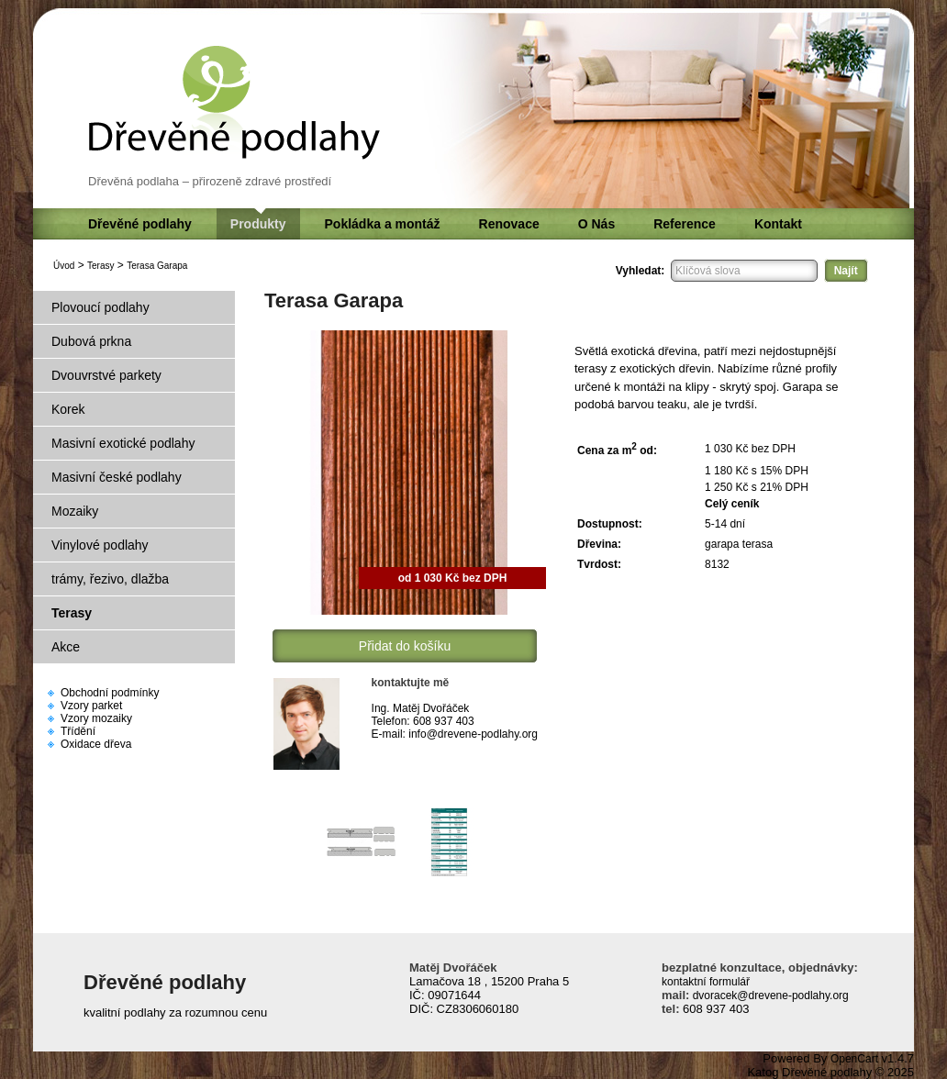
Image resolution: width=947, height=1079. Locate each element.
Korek (68, 409)
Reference (684, 224)
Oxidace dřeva (96, 744)
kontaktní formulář (706, 981)
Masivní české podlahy (116, 477)
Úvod (63, 266)
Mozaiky (74, 511)
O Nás (596, 224)
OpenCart (854, 1058)
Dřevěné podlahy (140, 224)
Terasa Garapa (157, 266)
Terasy (100, 266)
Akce (65, 647)
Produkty (258, 224)
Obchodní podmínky (110, 692)
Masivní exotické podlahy (123, 443)
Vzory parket (91, 705)
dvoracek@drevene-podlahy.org (768, 995)
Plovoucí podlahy (100, 307)
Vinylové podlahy (100, 545)
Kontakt (778, 224)
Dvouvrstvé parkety (106, 375)
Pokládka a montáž (382, 224)
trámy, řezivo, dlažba (110, 579)
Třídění (78, 731)
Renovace (509, 224)
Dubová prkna (91, 341)
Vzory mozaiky (96, 718)
